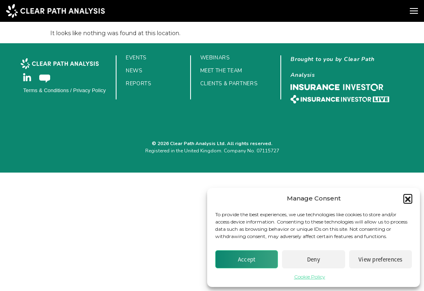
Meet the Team (221, 70)
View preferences (380, 259)
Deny (313, 259)
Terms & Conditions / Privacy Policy (64, 90)
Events (136, 57)
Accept (247, 259)
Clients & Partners (229, 83)
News (134, 70)
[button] (408, 198)
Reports (138, 83)
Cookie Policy (309, 277)
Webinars (215, 57)
